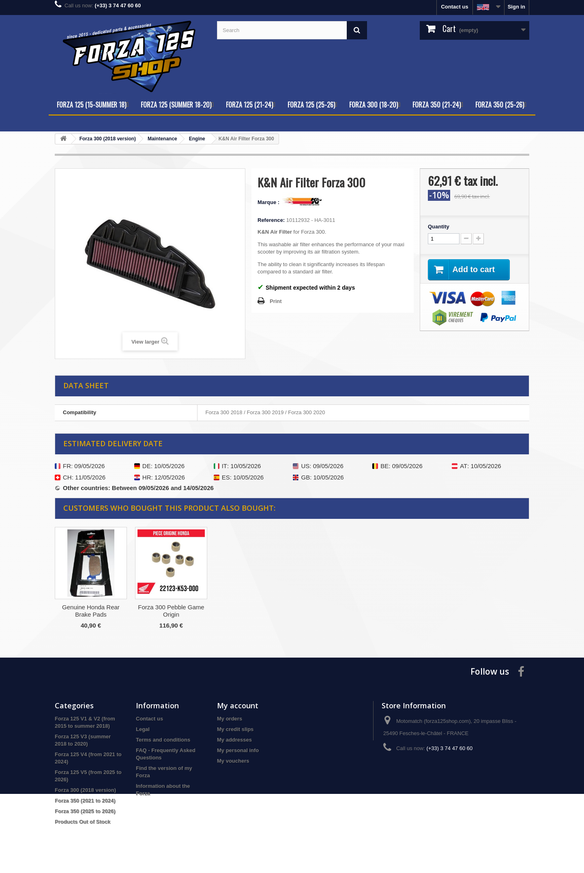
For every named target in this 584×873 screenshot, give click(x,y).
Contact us (454, 7)
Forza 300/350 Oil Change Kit (91, 611)
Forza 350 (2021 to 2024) (85, 801)
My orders (229, 719)
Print (276, 301)
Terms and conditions (163, 740)
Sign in (516, 7)
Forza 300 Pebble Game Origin (331, 611)
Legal (143, 729)
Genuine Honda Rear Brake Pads (251, 611)
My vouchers (233, 761)
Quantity (438, 227)
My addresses (234, 740)
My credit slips (235, 729)
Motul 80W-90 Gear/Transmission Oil (171, 611)
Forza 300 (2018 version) (85, 790)
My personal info (238, 750)
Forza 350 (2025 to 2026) (85, 811)
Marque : (269, 202)
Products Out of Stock (82, 822)
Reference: (271, 220)
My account (237, 705)
